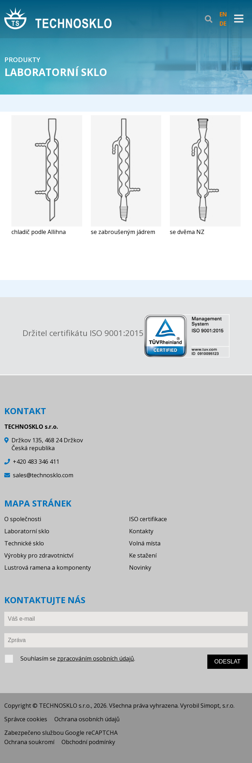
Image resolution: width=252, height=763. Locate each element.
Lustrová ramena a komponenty (47, 567)
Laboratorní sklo (26, 531)
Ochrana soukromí (29, 742)
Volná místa (144, 543)
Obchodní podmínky (88, 742)
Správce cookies (25, 719)
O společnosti (22, 519)
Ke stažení (143, 555)
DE (222, 23)
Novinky (140, 567)
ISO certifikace (148, 519)
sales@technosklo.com (43, 475)
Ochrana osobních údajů (87, 719)
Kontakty (141, 531)
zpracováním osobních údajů (95, 658)
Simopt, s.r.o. (217, 705)
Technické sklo (24, 543)
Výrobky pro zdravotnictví (38, 555)
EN (223, 14)
